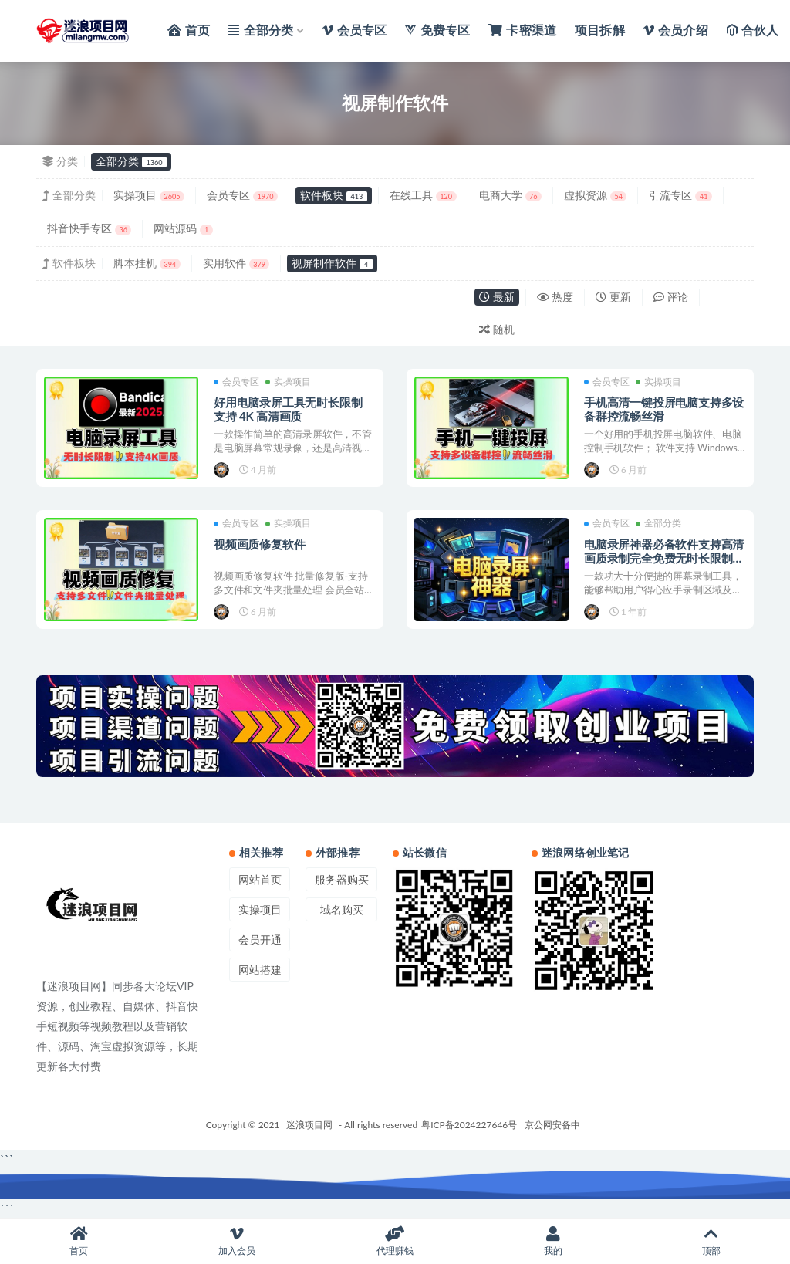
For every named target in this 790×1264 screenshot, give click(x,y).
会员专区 (242, 194)
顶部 (711, 1241)
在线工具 (423, 194)
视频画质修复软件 (259, 544)
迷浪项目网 (309, 1125)
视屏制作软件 (332, 262)
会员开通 (260, 939)
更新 (613, 296)
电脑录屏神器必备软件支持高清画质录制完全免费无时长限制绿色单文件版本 (664, 558)
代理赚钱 (395, 1241)
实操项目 (148, 194)
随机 (497, 329)
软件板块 (333, 194)
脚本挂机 (147, 262)
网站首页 (260, 879)
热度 (555, 296)
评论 (671, 296)
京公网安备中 (552, 1125)
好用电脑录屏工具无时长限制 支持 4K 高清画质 (288, 409)
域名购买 (341, 909)
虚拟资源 (595, 194)
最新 (497, 296)
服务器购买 (342, 879)
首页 (79, 1241)
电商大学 (510, 194)
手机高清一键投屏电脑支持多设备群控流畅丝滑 (664, 409)
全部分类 (131, 160)
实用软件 (236, 262)
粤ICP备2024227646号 (469, 1125)
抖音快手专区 (89, 228)
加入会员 (237, 1241)
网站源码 (183, 228)
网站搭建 (260, 969)
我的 (553, 1241)
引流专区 (680, 194)
